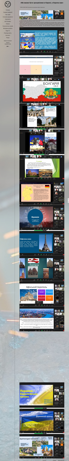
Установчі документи (8, 16)
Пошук (7, 37)
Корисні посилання (8, 40)
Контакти (8, 35)
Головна (8, 10)
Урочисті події (25, 7)
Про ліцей (7, 14)
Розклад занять (8, 33)
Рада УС (8, 30)
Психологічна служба (8, 26)
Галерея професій (7, 12)
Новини (8, 23)
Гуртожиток (8, 19)
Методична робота (7, 28)
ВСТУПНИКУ (8, 21)
